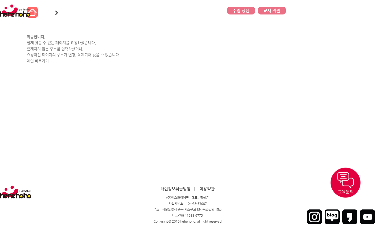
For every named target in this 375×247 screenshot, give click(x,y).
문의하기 (187, 10)
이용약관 (207, 188)
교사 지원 (271, 10)
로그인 (339, 11)
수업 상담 (241, 10)
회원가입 (353, 11)
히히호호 (80, 10)
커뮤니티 (134, 10)
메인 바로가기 (38, 61)
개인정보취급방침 (175, 188)
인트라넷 (369, 11)
